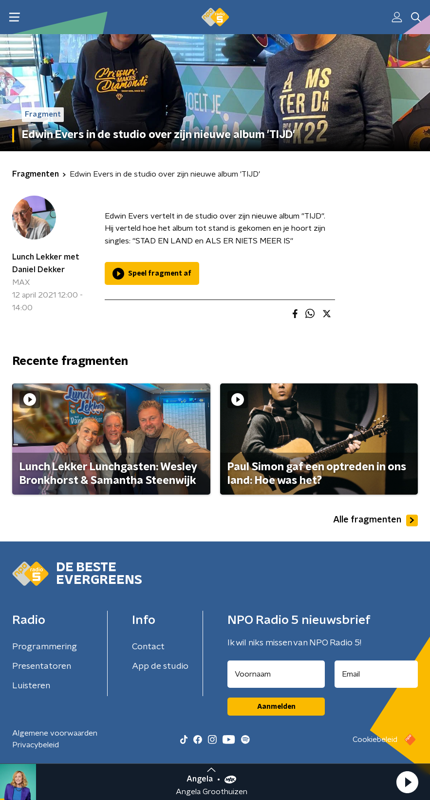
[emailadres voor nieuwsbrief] (376, 674)
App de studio (160, 666)
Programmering (44, 646)
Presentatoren (41, 666)
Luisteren (31, 685)
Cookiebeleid (375, 739)
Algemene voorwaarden (54, 733)
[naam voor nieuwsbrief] (276, 674)
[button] (407, 782)
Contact (148, 646)
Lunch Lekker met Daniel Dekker (45, 263)
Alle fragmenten (375, 520)
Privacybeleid (35, 745)
